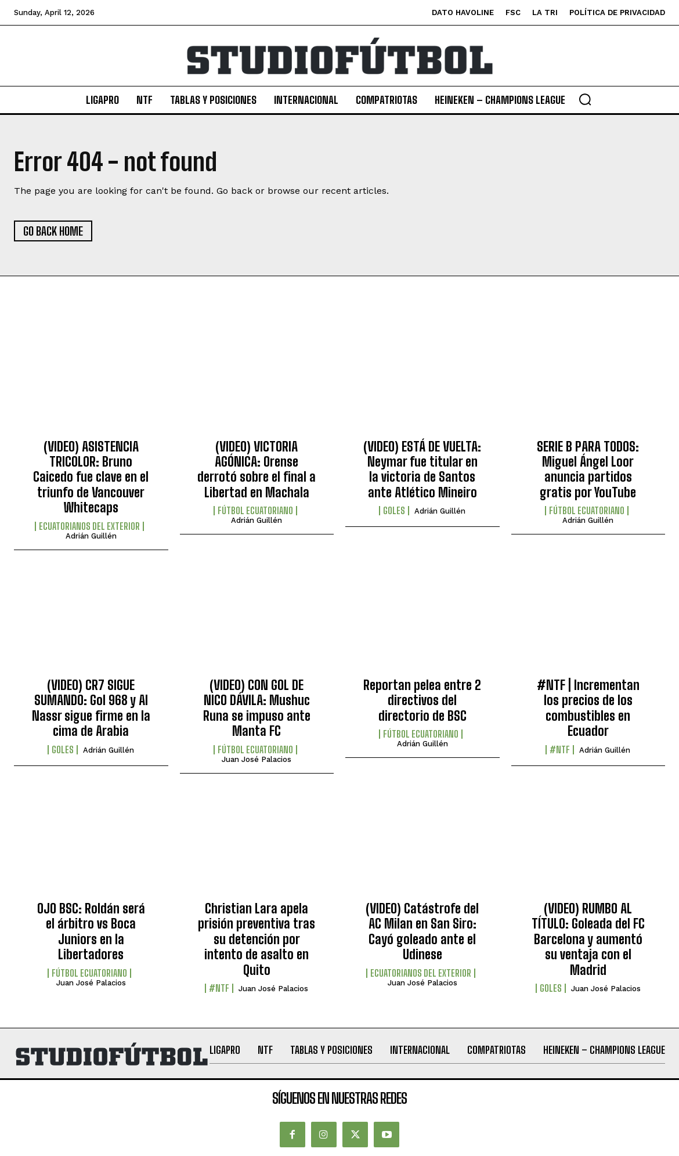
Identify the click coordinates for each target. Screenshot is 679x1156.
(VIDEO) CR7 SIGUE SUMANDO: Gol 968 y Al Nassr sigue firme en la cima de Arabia (91, 708)
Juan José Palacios (256, 759)
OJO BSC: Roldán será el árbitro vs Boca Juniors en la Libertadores (91, 931)
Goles (394, 510)
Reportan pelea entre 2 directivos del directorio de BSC (422, 700)
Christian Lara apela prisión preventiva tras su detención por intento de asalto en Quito (256, 939)
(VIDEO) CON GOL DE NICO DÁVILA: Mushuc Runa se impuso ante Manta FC (256, 708)
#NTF (560, 749)
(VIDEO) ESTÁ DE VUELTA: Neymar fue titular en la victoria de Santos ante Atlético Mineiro (422, 469)
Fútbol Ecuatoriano (255, 510)
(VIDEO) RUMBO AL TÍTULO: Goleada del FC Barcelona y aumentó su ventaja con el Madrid (588, 939)
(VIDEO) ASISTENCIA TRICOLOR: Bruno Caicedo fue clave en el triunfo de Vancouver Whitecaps (91, 477)
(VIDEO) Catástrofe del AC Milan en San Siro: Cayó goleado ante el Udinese (422, 931)
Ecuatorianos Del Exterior (89, 526)
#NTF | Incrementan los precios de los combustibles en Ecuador (588, 708)
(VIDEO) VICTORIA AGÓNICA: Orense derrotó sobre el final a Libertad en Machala (256, 469)
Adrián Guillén (91, 536)
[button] (585, 99)
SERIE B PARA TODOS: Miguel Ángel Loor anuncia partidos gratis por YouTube (588, 469)
